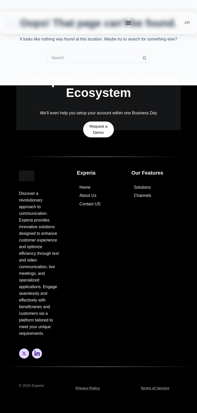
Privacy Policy (87, 388)
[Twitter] (24, 353)
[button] (128, 22)
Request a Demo (98, 122)
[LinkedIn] (37, 353)
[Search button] (145, 58)
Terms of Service (155, 388)
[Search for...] (93, 58)
